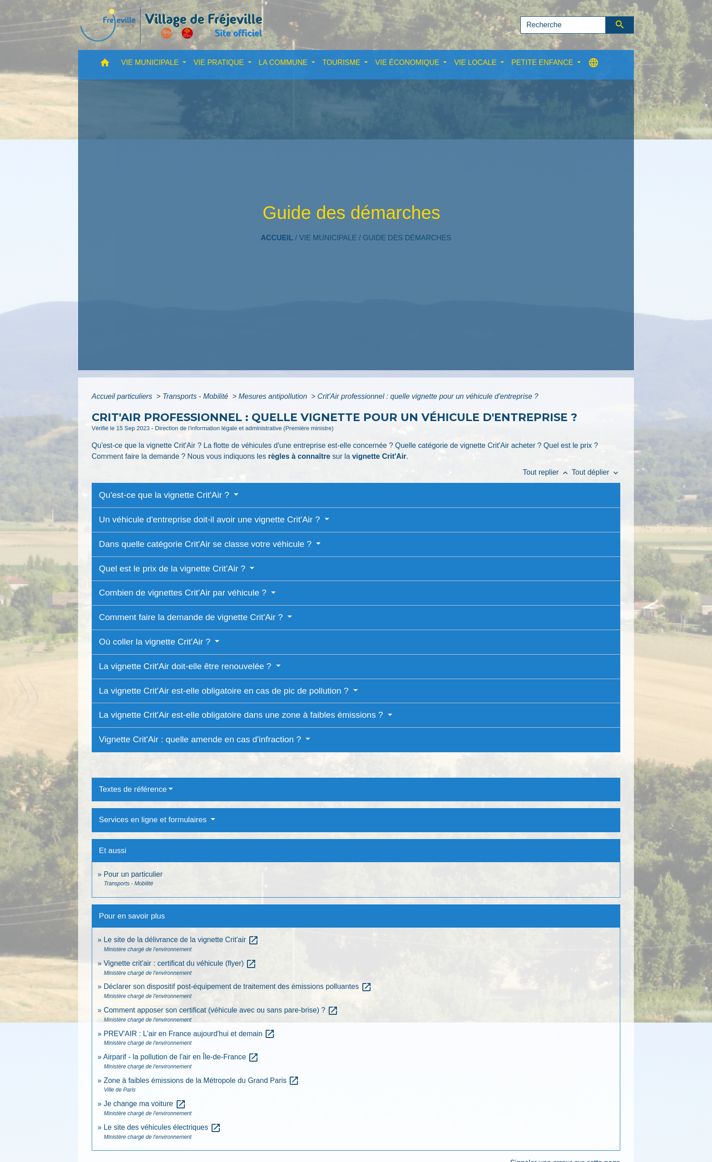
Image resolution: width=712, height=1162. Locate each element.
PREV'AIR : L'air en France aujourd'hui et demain (189, 1034)
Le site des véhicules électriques (162, 1127)
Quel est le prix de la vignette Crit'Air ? (173, 568)
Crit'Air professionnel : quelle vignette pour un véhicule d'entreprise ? (427, 396)
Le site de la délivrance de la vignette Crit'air (181, 940)
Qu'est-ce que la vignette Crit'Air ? (165, 495)
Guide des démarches (407, 238)
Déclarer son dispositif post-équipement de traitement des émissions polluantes (238, 986)
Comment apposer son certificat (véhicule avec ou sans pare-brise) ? (221, 1010)
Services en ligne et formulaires (154, 819)
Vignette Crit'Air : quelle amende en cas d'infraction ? (201, 739)
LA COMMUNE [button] (284, 62)
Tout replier (547, 472)
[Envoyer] (620, 25)
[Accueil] (171, 25)
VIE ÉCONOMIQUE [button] (408, 62)
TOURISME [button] (342, 62)
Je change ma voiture (145, 1103)
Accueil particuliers (123, 396)
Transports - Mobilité (196, 396)
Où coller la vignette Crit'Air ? (156, 641)
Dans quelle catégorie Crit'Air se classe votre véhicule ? (206, 544)
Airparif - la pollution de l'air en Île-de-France (181, 1057)
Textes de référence (133, 789)
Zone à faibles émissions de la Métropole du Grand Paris (201, 1080)
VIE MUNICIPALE (328, 238)
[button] (105, 65)
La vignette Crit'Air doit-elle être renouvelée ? (186, 666)
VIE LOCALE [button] (476, 62)
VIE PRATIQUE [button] (219, 62)
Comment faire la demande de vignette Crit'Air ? (192, 617)
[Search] (563, 25)
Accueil (277, 238)
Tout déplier (596, 472)
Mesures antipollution (273, 396)
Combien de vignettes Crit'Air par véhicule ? (184, 592)
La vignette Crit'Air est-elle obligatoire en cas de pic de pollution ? (225, 690)
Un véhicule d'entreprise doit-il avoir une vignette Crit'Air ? (210, 519)
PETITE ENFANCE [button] (543, 62)
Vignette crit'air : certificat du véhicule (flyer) (180, 963)
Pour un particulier (133, 874)
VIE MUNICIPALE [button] (151, 62)
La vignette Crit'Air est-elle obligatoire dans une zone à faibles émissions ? (242, 715)
